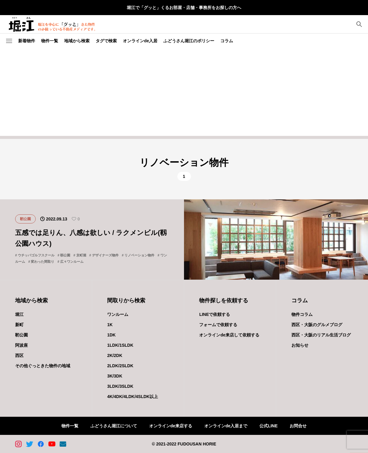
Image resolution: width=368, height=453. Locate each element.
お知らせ (299, 345)
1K (110, 324)
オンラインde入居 (140, 40)
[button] (9, 41)
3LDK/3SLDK (120, 386)
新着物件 (26, 40)
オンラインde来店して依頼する (229, 335)
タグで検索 (106, 40)
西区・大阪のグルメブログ (316, 324)
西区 (19, 355)
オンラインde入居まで (225, 425)
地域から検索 (77, 40)
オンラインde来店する (170, 425)
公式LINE (268, 425)
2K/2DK (114, 355)
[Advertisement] (184, 93)
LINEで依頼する (214, 314)
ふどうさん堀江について (113, 425)
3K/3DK (114, 376)
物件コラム (302, 314)
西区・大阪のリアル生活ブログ (321, 335)
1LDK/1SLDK (120, 345)
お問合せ (298, 425)
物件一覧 (49, 40)
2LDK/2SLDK (120, 365)
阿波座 (21, 345)
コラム (226, 40)
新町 (19, 324)
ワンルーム (117, 314)
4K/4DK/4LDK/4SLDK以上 (132, 396)
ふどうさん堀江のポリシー (188, 40)
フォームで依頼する (218, 324)
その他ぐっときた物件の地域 (42, 365)
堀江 (19, 314)
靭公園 (21, 335)
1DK (111, 335)
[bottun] (359, 24)
